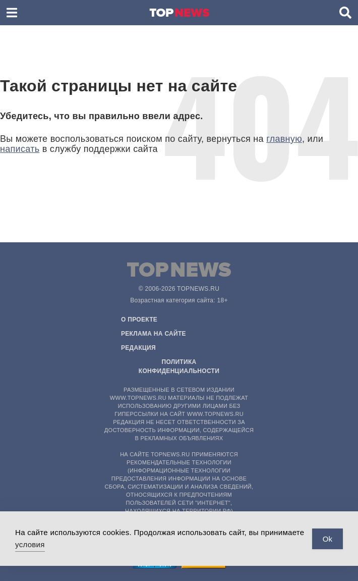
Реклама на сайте (153, 333)
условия (30, 544)
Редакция (138, 347)
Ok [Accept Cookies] (327, 539)
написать (19, 149)
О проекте (139, 319)
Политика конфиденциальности (179, 366)
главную (284, 139)
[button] (12, 12)
